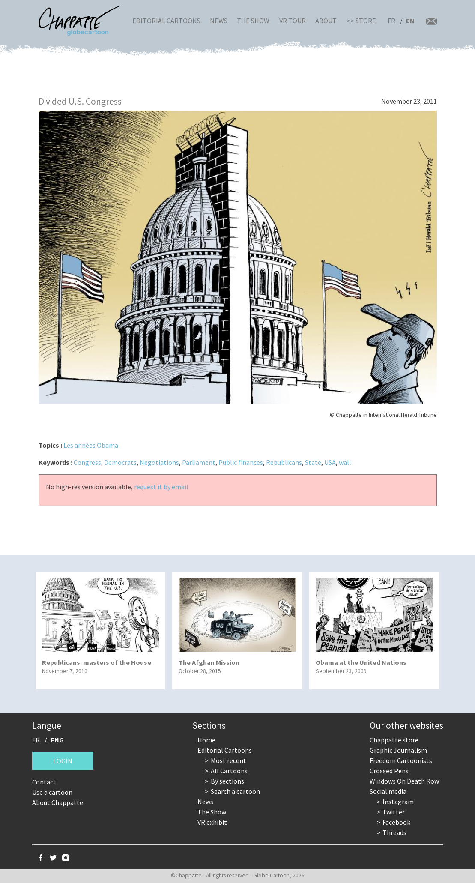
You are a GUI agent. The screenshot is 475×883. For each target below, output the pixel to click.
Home (206, 740)
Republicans (284, 462)
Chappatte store (394, 740)
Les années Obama (90, 445)
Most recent (228, 760)
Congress (87, 462)
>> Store (361, 20)
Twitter (393, 812)
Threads (394, 832)
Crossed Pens (389, 770)
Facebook (396, 822)
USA (330, 462)
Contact (44, 782)
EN (410, 20)
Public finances (240, 462)
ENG (57, 740)
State (313, 462)
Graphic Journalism (398, 750)
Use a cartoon (52, 792)
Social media (388, 791)
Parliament (198, 462)
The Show (253, 20)
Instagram (398, 801)
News (218, 20)
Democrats (120, 462)
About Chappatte (57, 802)
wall (345, 462)
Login (62, 761)
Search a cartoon (235, 791)
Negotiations (159, 462)
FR (391, 20)
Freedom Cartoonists (401, 760)
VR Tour (292, 20)
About (326, 20)
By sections (227, 781)
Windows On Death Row (404, 781)
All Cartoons (229, 770)
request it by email (161, 486)
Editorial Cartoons (166, 20)
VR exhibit (212, 822)
